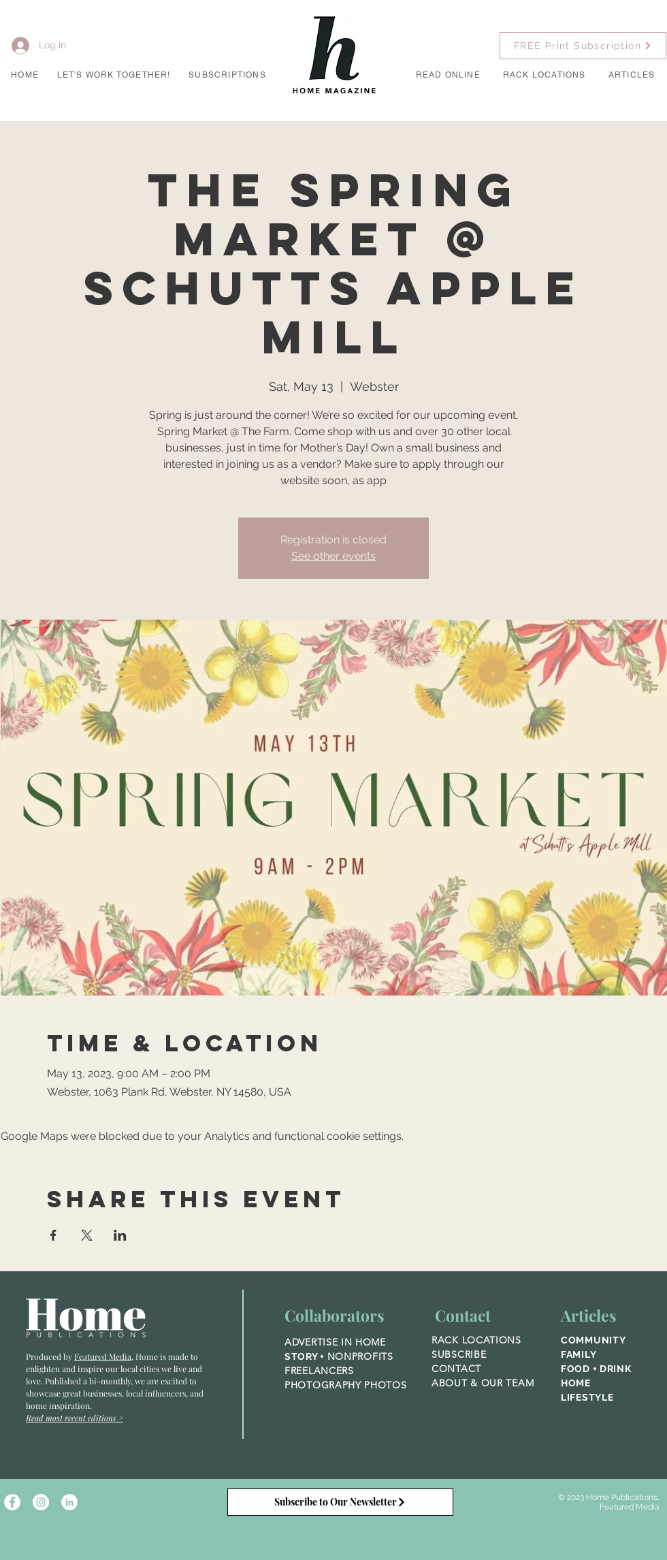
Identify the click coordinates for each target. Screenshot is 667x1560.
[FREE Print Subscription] (583, 45)
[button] (114, 75)
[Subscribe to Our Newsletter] (340, 1502)
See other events (333, 556)
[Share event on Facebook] (53, 1235)
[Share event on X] (86, 1235)
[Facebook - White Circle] (12, 1502)
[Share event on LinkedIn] (120, 1235)
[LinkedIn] (69, 1502)
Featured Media (102, 1356)
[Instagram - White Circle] (41, 1502)
